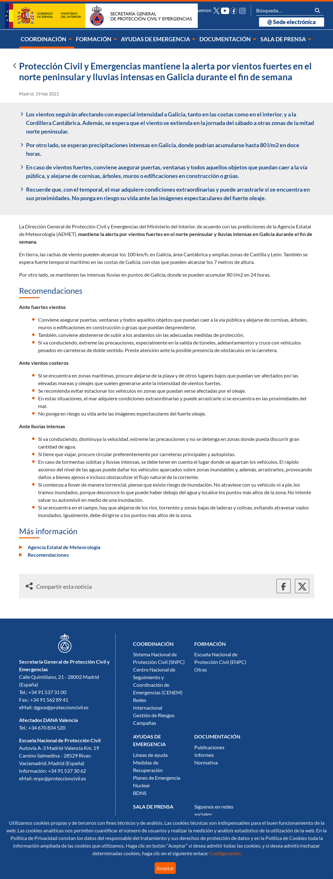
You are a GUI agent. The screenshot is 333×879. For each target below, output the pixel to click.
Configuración (225, 853)
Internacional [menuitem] (147, 708)
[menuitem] (46, 39)
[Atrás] (14, 66)
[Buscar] (283, 10)
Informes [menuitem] (204, 755)
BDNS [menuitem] (139, 793)
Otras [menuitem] (200, 669)
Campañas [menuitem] (144, 723)
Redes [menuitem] (139, 700)
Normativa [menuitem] (206, 762)
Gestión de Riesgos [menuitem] (154, 715)
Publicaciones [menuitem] (209, 747)
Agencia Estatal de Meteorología (64, 547)
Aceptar (165, 868)
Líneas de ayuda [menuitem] (150, 755)
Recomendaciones (48, 555)
